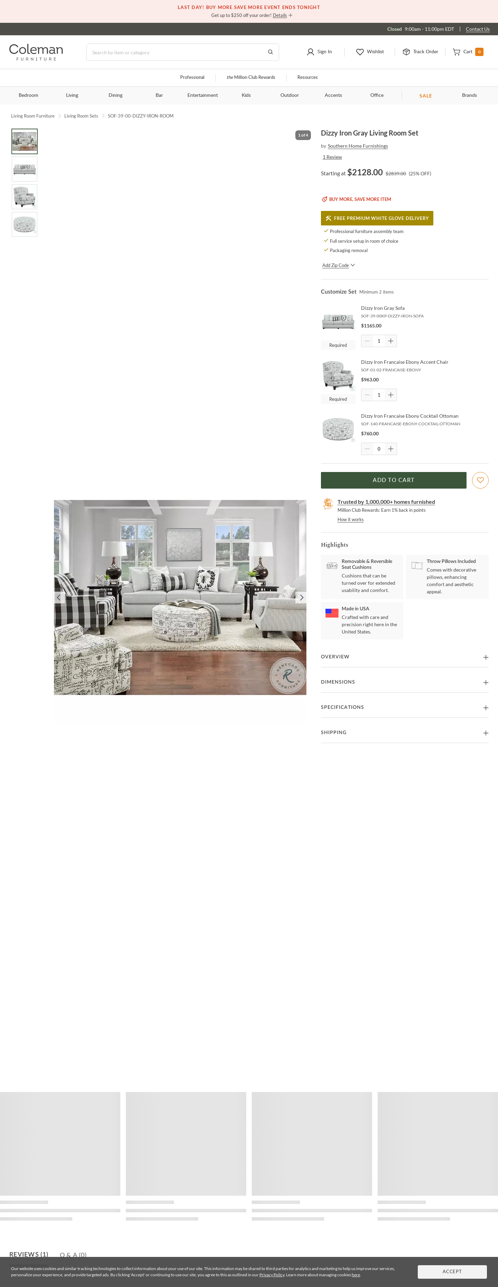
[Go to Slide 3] (24, 196)
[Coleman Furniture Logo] (36, 59)
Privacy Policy (271, 1274)
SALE (425, 96)
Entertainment (202, 95)
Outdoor (289, 95)
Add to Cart (393, 480)
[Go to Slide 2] (24, 169)
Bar (159, 95)
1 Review (332, 157)
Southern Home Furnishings (358, 146)
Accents (333, 95)
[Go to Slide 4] (24, 224)
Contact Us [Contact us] (478, 29)
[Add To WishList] (480, 480)
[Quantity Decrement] (367, 341)
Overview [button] (335, 657)
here (356, 1274)
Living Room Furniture (33, 116)
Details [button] (280, 15)
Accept (452, 1272)
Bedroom (28, 95)
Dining (115, 95)
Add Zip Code (338, 265)
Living (72, 95)
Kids (246, 95)
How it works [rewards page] (351, 519)
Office (377, 95)
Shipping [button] (334, 732)
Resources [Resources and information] (307, 77)
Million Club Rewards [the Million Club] (251, 77)
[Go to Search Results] (270, 52)
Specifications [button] (342, 707)
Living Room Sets (81, 116)
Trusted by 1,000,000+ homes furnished (386, 501)
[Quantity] (379, 341)
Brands (469, 95)
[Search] (183, 52)
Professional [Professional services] (192, 77)
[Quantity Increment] (391, 341)
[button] (319, 52)
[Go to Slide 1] (24, 141)
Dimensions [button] (338, 682)
